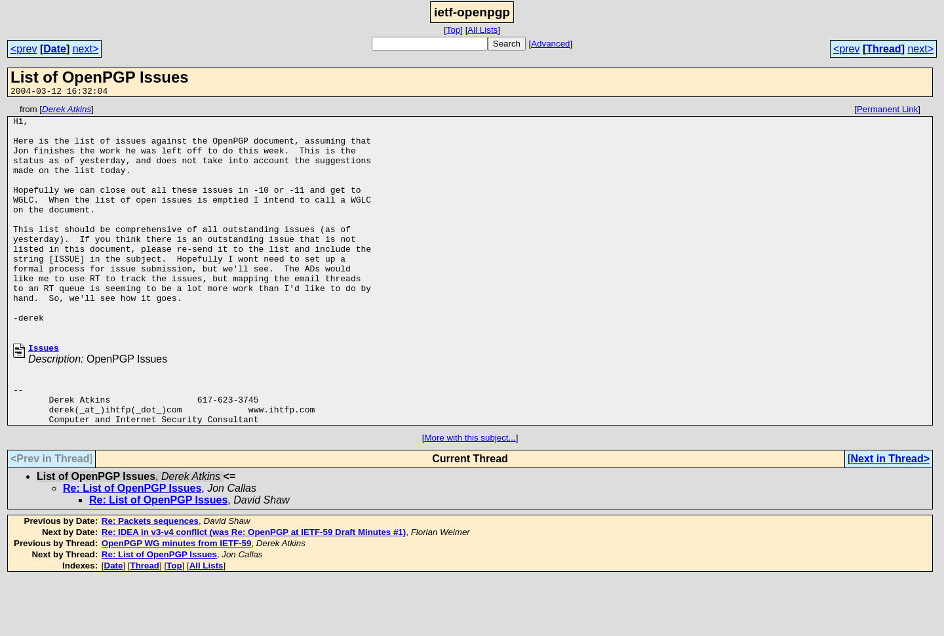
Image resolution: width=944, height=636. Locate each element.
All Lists (482, 30)
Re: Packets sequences (150, 578)
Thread (883, 48)
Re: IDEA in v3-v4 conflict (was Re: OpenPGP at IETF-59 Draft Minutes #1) (254, 589)
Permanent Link (887, 111)
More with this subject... (469, 495)
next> (86, 48)
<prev (23, 48)
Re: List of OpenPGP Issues (132, 545)
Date (54, 48)
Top (453, 30)
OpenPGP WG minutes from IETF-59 (177, 600)
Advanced (550, 44)
